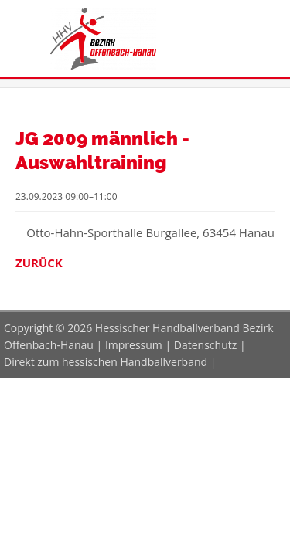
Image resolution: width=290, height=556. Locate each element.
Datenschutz (205, 344)
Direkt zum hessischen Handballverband (105, 361)
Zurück (39, 262)
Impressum (133, 344)
